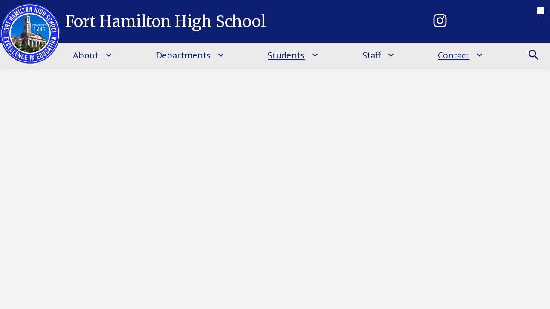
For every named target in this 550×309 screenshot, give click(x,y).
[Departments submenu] (190, 55)
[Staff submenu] (378, 55)
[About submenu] (93, 55)
